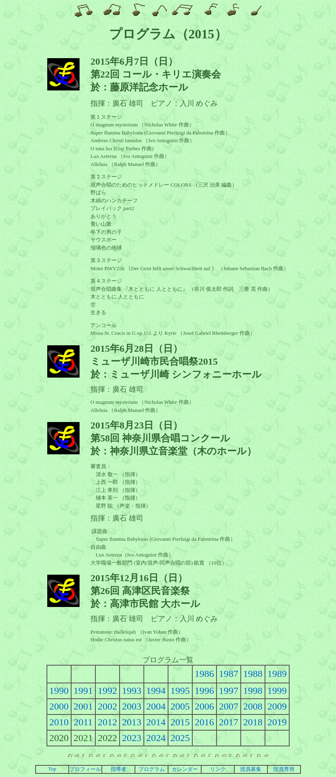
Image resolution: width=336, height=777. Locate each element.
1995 (180, 690)
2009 (277, 706)
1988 (252, 673)
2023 (131, 738)
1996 (204, 690)
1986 (204, 673)
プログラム (152, 769)
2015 (180, 722)
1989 (277, 673)
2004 (156, 706)
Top (52, 769)
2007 (228, 706)
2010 (59, 722)
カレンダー (185, 769)
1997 (228, 690)
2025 (180, 738)
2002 (107, 706)
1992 (107, 690)
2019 (277, 722)
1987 (228, 673)
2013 (131, 722)
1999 (277, 690)
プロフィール (85, 769)
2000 (59, 706)
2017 (228, 722)
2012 (107, 722)
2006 (204, 706)
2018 (252, 722)
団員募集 (250, 769)
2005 (180, 706)
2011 (83, 722)
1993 (131, 690)
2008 (252, 706)
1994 (156, 690)
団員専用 (283, 769)
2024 (156, 738)
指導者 (118, 769)
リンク (218, 769)
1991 (83, 690)
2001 (83, 706)
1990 (59, 690)
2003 (131, 706)
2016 (204, 722)
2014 (156, 722)
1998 (252, 690)
